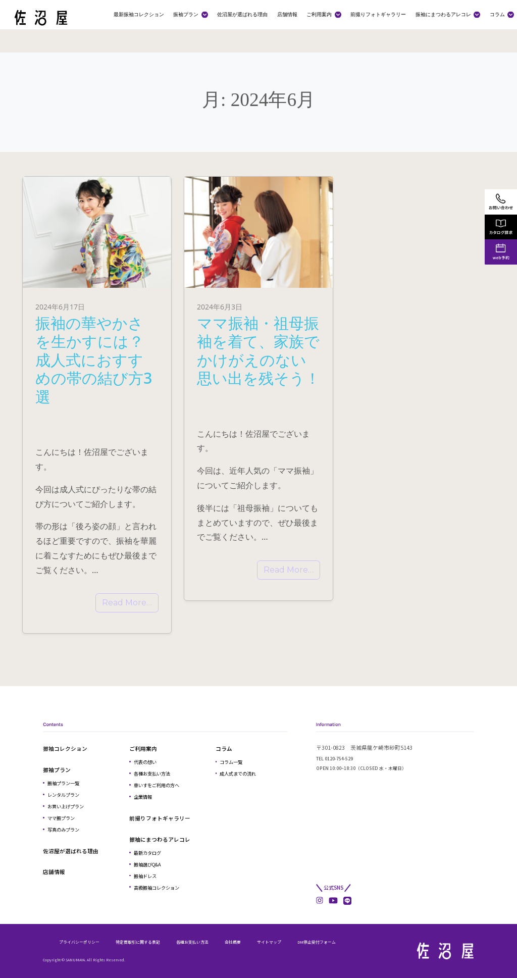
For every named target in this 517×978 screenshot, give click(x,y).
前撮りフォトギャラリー (378, 14)
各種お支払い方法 (152, 773)
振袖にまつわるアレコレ (443, 14)
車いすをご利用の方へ (156, 785)
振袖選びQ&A (147, 864)
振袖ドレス (145, 876)
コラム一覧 (231, 761)
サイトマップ (269, 942)
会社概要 (233, 942)
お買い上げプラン (65, 806)
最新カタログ (147, 852)
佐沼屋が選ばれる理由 (242, 14)
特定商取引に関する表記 (138, 942)
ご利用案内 (319, 14)
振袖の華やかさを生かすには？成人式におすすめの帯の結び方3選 (93, 359)
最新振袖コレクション (139, 14)
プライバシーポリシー (79, 942)
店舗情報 (287, 14)
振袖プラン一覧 (63, 783)
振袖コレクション (65, 748)
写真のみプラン (63, 829)
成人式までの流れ (238, 773)
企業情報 (143, 796)
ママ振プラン (61, 817)
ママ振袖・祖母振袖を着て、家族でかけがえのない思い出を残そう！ (258, 350)
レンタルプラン (63, 794)
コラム (497, 14)
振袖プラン (185, 14)
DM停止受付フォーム (316, 942)
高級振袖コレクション (156, 887)
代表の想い (145, 761)
